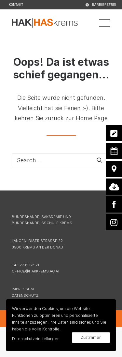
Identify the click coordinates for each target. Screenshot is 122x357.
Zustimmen (91, 337)
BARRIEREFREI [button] (104, 4)
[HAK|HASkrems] (45, 23)
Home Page (92, 118)
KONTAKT (16, 4)
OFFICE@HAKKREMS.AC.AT (36, 271)
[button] (99, 160)
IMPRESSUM (23, 289)
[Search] (61, 160)
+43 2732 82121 (25, 265)
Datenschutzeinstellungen (36, 338)
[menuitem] (92, 4)
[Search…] (61, 160)
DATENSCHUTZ (25, 295)
